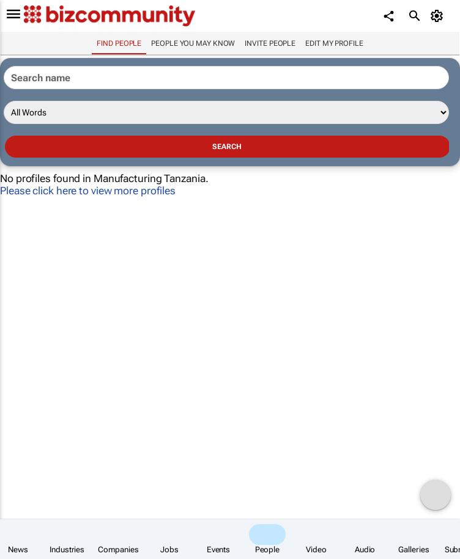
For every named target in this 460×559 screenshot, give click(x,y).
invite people (270, 43)
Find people (119, 43)
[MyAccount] (438, 16)
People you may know (193, 43)
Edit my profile (334, 43)
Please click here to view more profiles (88, 191)
